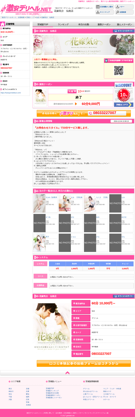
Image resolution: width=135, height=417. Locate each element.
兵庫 (27, 391)
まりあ (48, 217)
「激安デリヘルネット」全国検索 (12, 17)
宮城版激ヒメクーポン (54, 398)
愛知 (27, 394)
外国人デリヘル (88, 399)
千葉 (10, 397)
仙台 (37, 17)
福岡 (27, 397)
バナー (120, 6)
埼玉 (10, 394)
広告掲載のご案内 (104, 6)
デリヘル (86, 389)
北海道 (28, 405)
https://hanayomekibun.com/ (11, 93)
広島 (27, 399)
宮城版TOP (42, 24)
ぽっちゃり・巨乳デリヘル (92, 397)
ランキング (63, 24)
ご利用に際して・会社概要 (52, 413)
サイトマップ (103, 12)
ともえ (73, 237)
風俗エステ (107, 391)
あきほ (124, 217)
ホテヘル (106, 399)
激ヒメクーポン (124, 24)
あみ (98, 217)
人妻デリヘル (88, 394)
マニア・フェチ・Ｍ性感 (112, 389)
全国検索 (121, 12)
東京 (10, 389)
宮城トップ (30, 17)
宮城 (27, 402)
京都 (27, 389)
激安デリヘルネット (33, 413)
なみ (123, 197)
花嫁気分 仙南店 (47, 17)
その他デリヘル (109, 394)
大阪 (10, 399)
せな (123, 237)
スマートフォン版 (102, 413)
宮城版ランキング (52, 391)
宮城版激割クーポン (53, 395)
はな (72, 217)
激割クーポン (104, 24)
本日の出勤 (83, 24)
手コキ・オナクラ (109, 397)
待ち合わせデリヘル (90, 391)
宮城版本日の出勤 (52, 393)
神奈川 (11, 391)
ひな (98, 237)
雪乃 (47, 237)
